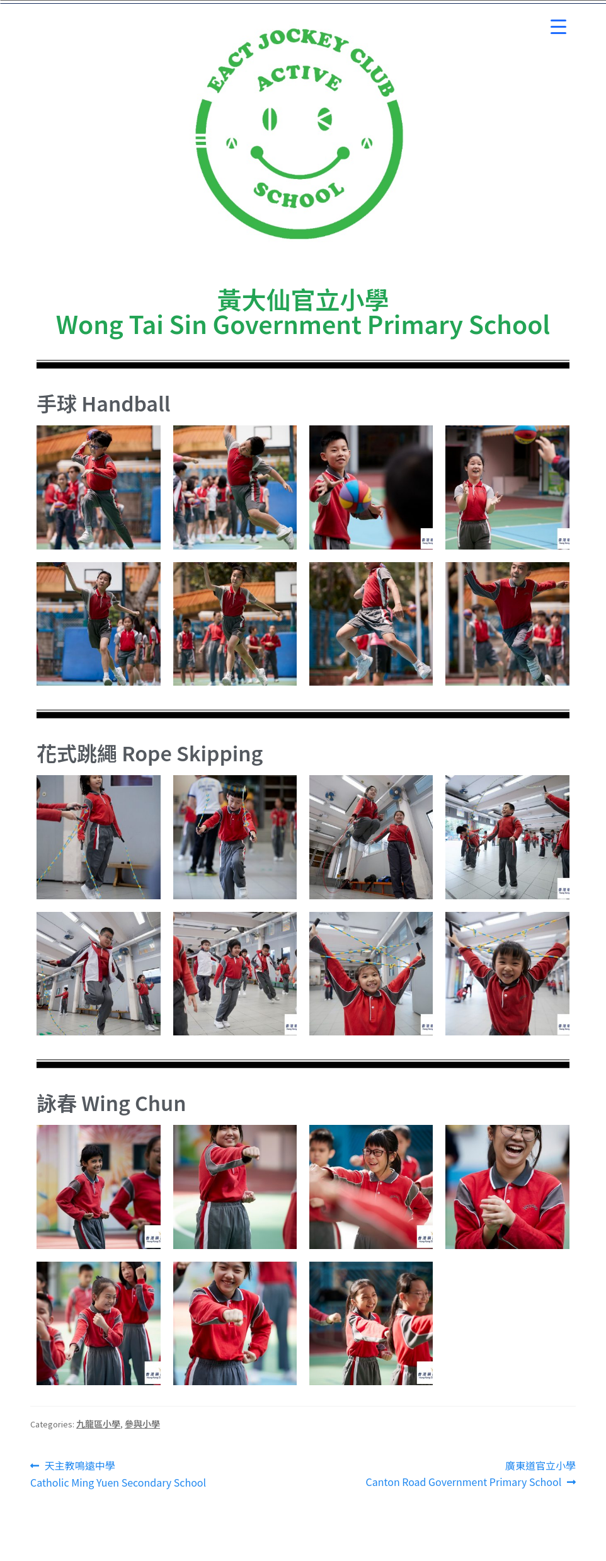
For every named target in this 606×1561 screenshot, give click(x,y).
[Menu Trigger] (558, 26)
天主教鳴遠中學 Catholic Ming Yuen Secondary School (118, 1474)
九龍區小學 (98, 1423)
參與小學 (142, 1423)
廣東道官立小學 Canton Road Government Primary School (470, 1473)
